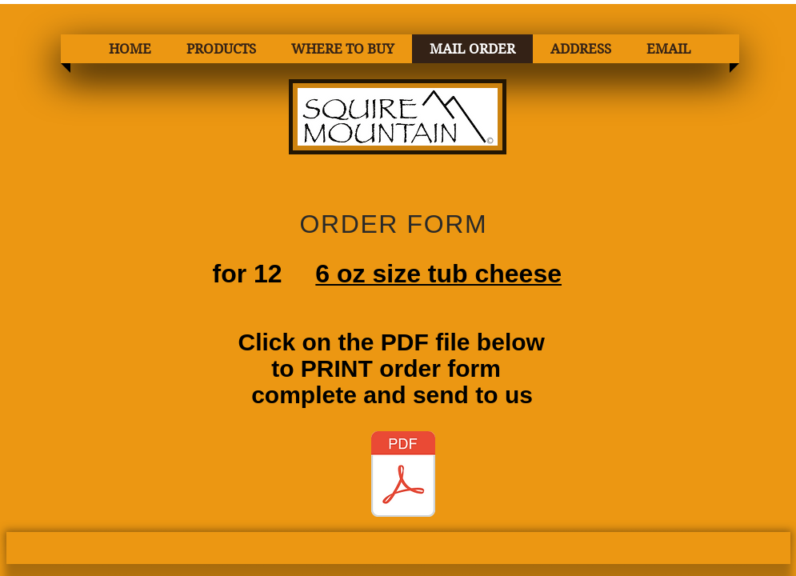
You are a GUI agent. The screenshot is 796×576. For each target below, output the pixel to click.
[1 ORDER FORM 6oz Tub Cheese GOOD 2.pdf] (403, 476)
